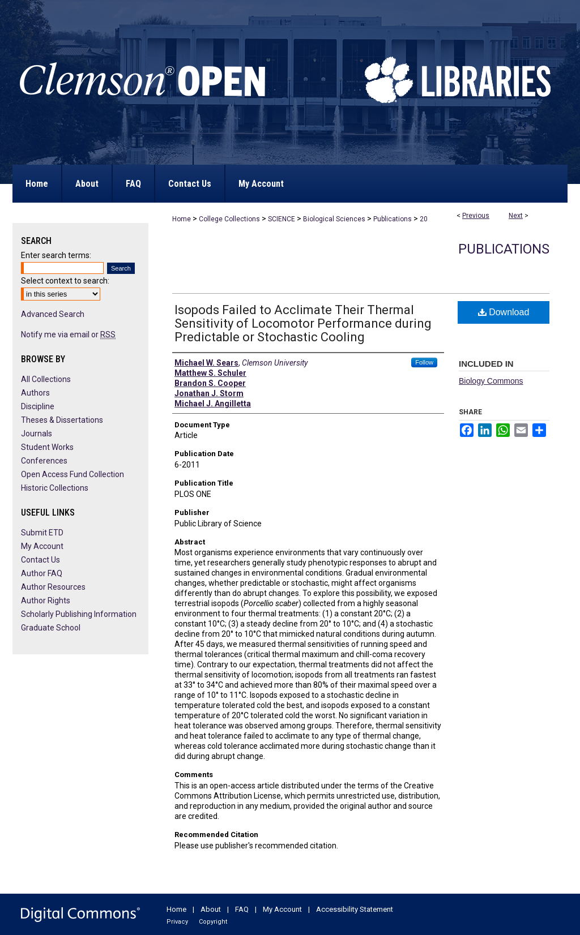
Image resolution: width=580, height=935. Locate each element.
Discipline (37, 406)
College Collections (229, 219)
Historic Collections (54, 487)
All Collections (46, 379)
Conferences (44, 460)
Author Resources (53, 586)
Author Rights (45, 600)
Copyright (213, 921)
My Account (42, 546)
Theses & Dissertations (62, 419)
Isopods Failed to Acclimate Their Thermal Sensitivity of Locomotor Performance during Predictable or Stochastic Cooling (303, 323)
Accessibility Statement (354, 909)
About (211, 909)
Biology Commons (491, 380)
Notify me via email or (68, 334)
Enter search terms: (56, 255)
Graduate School (50, 627)
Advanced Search (52, 314)
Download (504, 312)
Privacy (177, 921)
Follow (424, 362)
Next (516, 216)
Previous (475, 216)
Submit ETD (42, 532)
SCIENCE (281, 219)
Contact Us (40, 559)
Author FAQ (41, 573)
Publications (392, 219)
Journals (36, 433)
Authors (35, 392)
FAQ (242, 909)
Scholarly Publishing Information (79, 614)
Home (181, 219)
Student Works (47, 447)
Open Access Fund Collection (72, 474)
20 (424, 219)
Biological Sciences (334, 219)
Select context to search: (65, 280)
